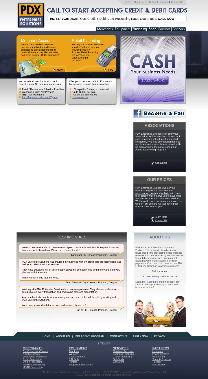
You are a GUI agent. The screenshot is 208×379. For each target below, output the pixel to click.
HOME (46, 336)
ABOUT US (63, 336)
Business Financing (123, 354)
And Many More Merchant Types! (39, 97)
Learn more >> (80, 97)
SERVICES (121, 348)
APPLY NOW (140, 336)
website (165, 193)
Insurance (157, 351)
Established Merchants (35, 356)
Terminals (74, 351)
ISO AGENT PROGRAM (90, 336)
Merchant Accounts (123, 351)
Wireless (73, 354)
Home (127, 2)
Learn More (161, 217)
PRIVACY (160, 336)
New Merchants (31, 354)
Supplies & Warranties (81, 364)
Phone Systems (160, 354)
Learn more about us (146, 281)
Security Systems (161, 359)
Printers (73, 362)
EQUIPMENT (78, 348)
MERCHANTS (32, 348)
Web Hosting (159, 364)
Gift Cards (118, 359)
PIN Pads (74, 359)
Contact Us (177, 2)
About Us (139, 2)
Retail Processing (32, 359)
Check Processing (123, 356)
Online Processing (32, 362)
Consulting (118, 362)
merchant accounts (145, 193)
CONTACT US (118, 336)
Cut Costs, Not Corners (35, 351)
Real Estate (158, 356)
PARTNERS (160, 348)
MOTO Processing (33, 367)
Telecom (156, 362)
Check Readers (77, 356)
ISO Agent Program (157, 2)
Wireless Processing (34, 364)
